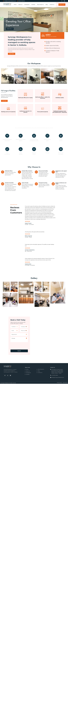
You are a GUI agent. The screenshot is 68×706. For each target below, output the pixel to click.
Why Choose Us (40, 4)
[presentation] (18, 346)
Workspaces (26, 4)
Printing (47, 152)
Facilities (33, 4)
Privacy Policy (59, 382)
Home (15, 4)
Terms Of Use (65, 382)
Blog (47, 4)
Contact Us (52, 4)
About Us (20, 4)
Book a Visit (62, 4)
